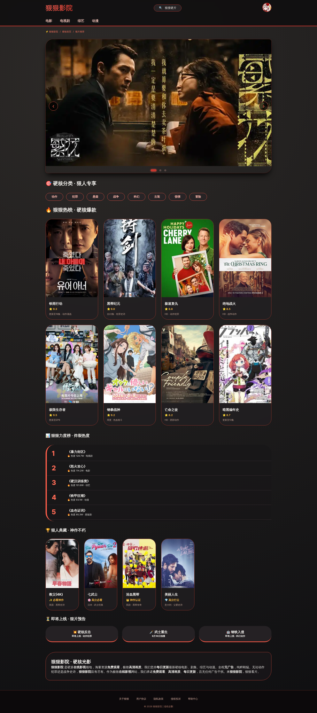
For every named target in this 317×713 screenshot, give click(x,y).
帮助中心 (193, 698)
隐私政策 (158, 698)
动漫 (95, 21)
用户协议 (141, 698)
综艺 (81, 21)
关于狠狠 (124, 698)
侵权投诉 (176, 698)
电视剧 (65, 21)
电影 (49, 21)
